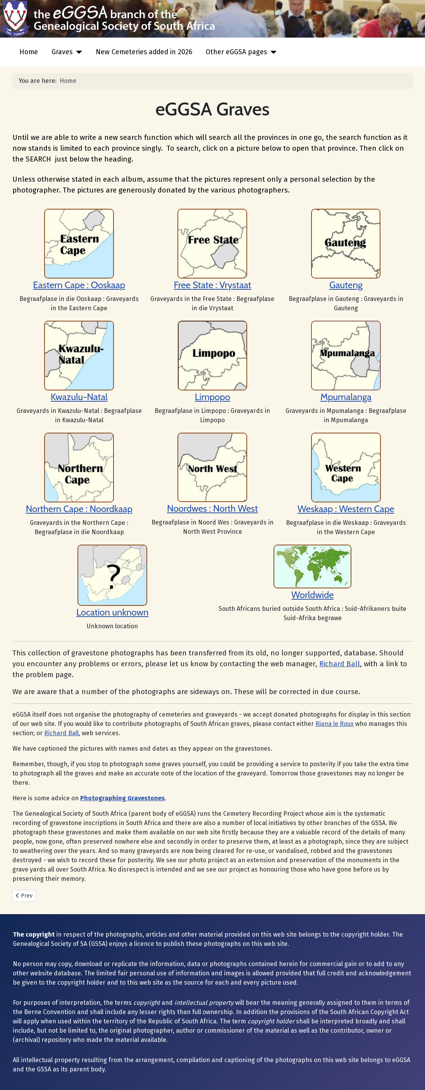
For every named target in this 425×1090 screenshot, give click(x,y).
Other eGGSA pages (236, 52)
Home (28, 52)
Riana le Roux (334, 723)
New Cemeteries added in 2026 (144, 52)
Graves (62, 52)
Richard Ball (339, 664)
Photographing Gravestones (122, 798)
